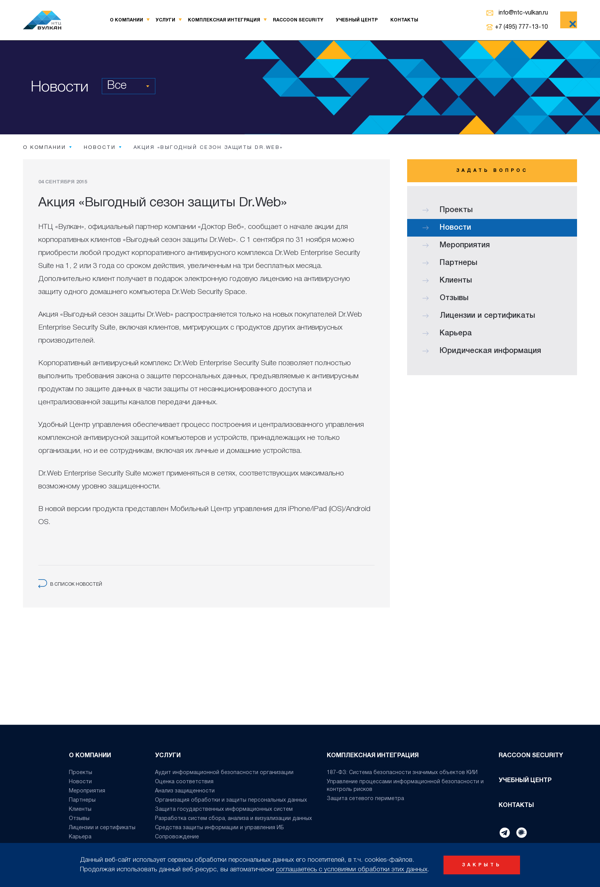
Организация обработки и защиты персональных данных (231, 800)
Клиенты (447, 280)
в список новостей (70, 584)
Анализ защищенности (185, 791)
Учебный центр (357, 20)
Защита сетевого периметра (365, 798)
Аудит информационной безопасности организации (224, 772)
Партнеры (449, 263)
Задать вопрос (492, 170)
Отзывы (445, 298)
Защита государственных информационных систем (224, 809)
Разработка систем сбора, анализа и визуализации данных (233, 818)
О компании (126, 20)
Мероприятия (456, 245)
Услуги (165, 20)
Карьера (447, 333)
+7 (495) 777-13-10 (521, 27)
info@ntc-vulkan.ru (523, 13)
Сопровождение (177, 837)
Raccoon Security (298, 20)
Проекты (447, 210)
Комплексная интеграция (224, 20)
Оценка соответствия (184, 781)
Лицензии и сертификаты (478, 315)
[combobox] (128, 86)
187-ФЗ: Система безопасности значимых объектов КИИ (402, 772)
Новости (446, 227)
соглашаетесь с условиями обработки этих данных (351, 869)
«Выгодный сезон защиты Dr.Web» (179, 240)
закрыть (482, 865)
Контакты (404, 20)
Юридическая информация (481, 351)
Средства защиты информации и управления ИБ (219, 827)
